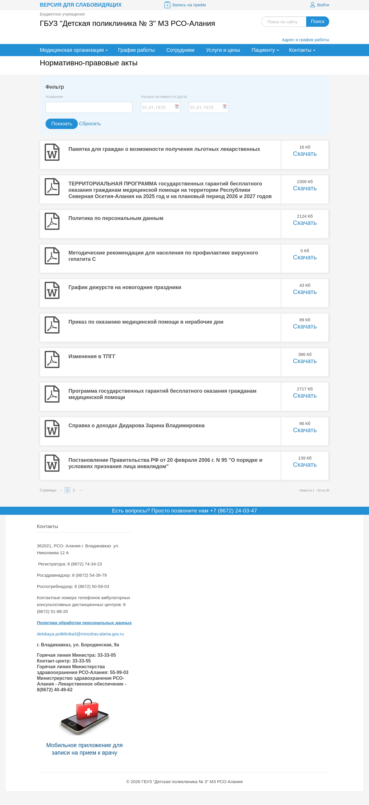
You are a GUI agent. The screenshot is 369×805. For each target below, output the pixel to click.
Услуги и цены (223, 50)
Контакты (300, 50)
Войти (318, 5)
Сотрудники (180, 50)
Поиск (317, 21)
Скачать (305, 153)
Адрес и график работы (305, 39)
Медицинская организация (72, 50)
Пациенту (263, 50)
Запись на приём (184, 5)
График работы (136, 50)
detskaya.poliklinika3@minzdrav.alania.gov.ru (81, 633)
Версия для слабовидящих (81, 5)
